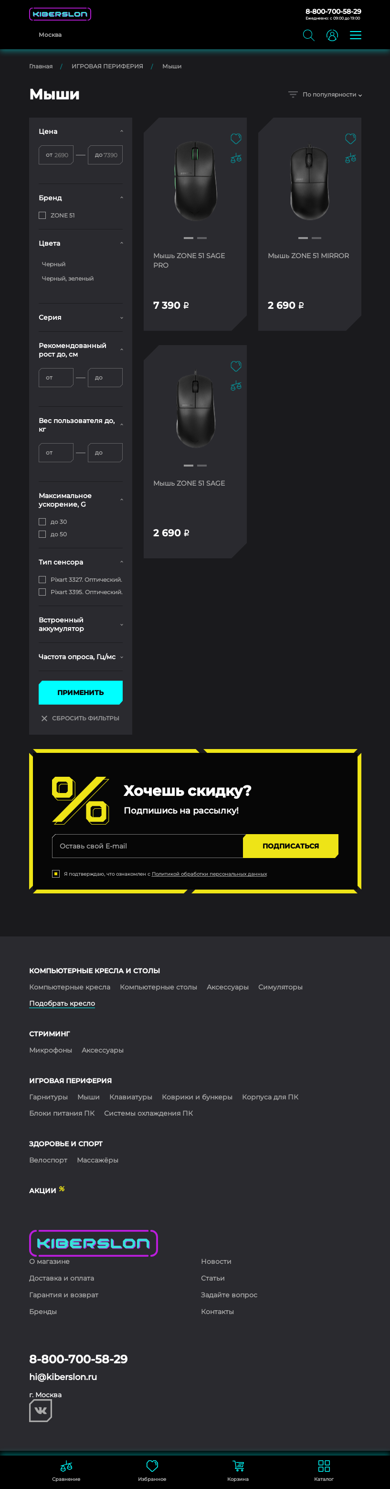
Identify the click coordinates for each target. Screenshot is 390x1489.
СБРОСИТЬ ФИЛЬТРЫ (80, 718)
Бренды (43, 1311)
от (49, 154)
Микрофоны (50, 1050)
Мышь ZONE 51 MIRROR (308, 255)
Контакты (217, 1311)
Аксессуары (228, 987)
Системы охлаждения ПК (148, 1113)
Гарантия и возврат (63, 1295)
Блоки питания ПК (62, 1113)
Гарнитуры (48, 1097)
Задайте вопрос (229, 1295)
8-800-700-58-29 (333, 11)
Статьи (213, 1278)
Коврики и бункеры (197, 1097)
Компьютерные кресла (69, 987)
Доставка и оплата (61, 1278)
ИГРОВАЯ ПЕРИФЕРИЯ (107, 66)
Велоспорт (48, 1160)
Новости (216, 1261)
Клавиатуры (130, 1097)
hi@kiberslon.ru (63, 1377)
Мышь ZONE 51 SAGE (189, 483)
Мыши (171, 66)
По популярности (322, 94)
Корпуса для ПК (270, 1097)
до (99, 154)
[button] (188, 238)
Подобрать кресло (62, 1003)
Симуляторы (280, 987)
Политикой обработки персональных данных (209, 874)
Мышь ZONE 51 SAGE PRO (189, 260)
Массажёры (97, 1160)
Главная (41, 66)
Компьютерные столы (158, 987)
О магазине (49, 1261)
